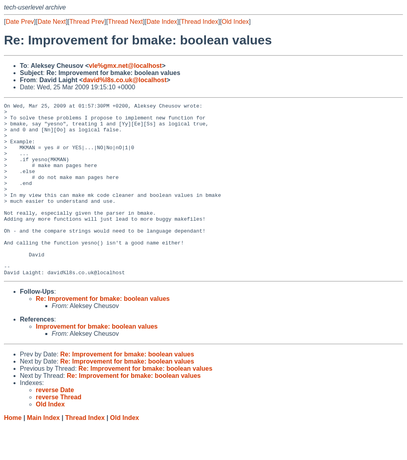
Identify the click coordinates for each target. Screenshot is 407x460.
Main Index (43, 452)
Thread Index (199, 21)
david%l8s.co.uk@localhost (125, 80)
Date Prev (20, 21)
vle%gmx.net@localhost (125, 65)
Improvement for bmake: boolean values (97, 361)
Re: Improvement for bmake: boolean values (103, 333)
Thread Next (125, 21)
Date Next (51, 21)
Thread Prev (87, 21)
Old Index (235, 21)
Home (12, 452)
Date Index (161, 21)
